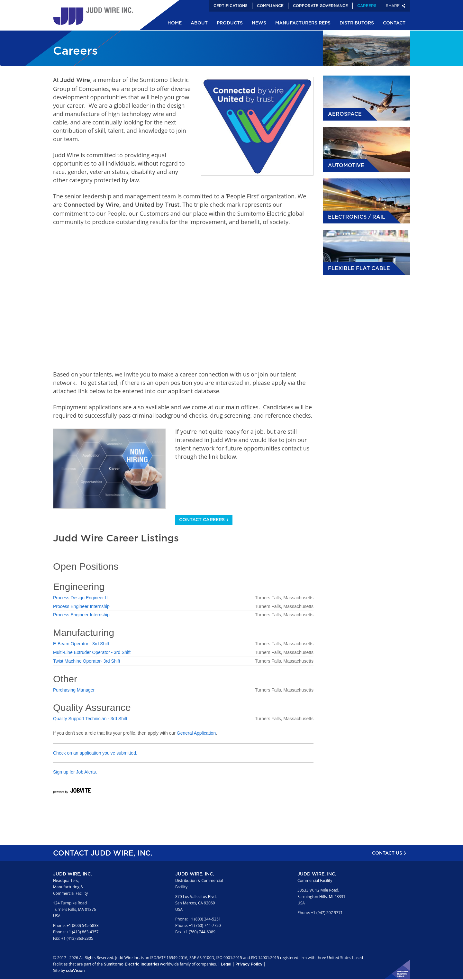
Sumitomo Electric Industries (131, 964)
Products (230, 23)
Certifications (230, 6)
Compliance (270, 6)
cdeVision (75, 971)
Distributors (357, 23)
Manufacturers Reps (303, 23)
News (259, 23)
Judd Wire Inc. (93, 16)
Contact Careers (202, 520)
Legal (226, 964)
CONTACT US (387, 853)
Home (175, 23)
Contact (394, 23)
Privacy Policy (248, 964)
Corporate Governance (320, 6)
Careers (367, 6)
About (199, 23)
